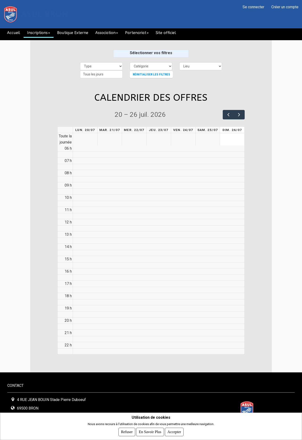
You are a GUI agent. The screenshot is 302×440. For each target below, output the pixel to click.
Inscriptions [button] (38, 32)
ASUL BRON (44, 14)
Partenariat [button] (137, 32)
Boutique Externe (72, 32)
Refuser (127, 432)
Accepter (174, 432)
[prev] (228, 114)
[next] (239, 114)
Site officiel (166, 32)
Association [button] (106, 32)
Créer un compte (284, 7)
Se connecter (253, 7)
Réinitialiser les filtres (151, 74)
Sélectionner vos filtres (151, 53)
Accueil (13, 32)
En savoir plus (150, 432)
